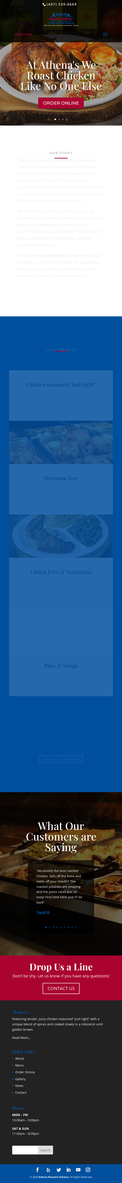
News (19, 1086)
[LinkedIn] (68, 1170)
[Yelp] (48, 1170)
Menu (19, 1065)
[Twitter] (58, 1170)
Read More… (21, 1038)
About (19, 1058)
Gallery (20, 1079)
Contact (21, 1092)
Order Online (61, 103)
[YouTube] (78, 1170)
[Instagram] (88, 1170)
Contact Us (61, 988)
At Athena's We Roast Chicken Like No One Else (61, 75)
